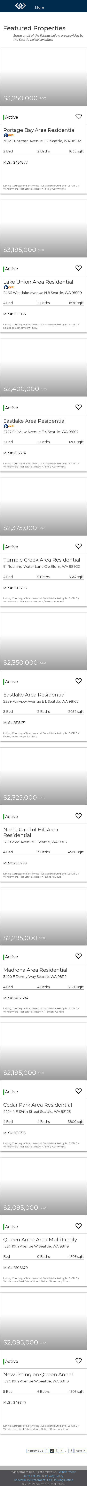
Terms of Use (32, 1476)
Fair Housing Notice (60, 1479)
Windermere (67, 1471)
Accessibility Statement (29, 1479)
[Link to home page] (20, 6)
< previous (35, 1451)
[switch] (78, 114)
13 (71, 1451)
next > (80, 1451)
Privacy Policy (54, 1476)
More (39, 7)
